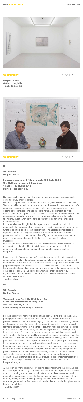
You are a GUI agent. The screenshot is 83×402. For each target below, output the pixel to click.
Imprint (22, 398)
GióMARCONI (73, 4)
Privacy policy (9, 398)
